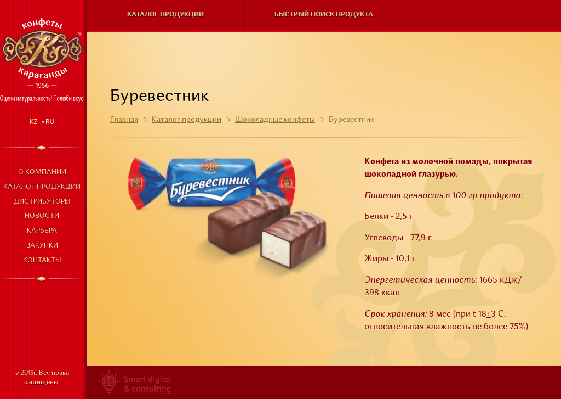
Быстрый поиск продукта (323, 14)
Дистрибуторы (42, 201)
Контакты (42, 260)
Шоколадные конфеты (275, 119)
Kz (33, 121)
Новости (42, 216)
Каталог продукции (42, 186)
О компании (42, 172)
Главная (124, 119)
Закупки (42, 245)
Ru (50, 121)
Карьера (42, 230)
